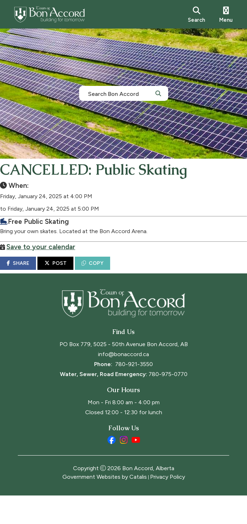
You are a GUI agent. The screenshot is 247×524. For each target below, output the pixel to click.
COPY (110, 270)
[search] (196, 14)
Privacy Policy (167, 505)
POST (73, 270)
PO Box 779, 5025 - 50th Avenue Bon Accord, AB (124, 372)
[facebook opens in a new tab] (111, 468)
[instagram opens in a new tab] (123, 468)
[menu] (226, 14)
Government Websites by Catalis (104, 505)
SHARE (36, 270)
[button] (158, 93)
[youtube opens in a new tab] (136, 468)
